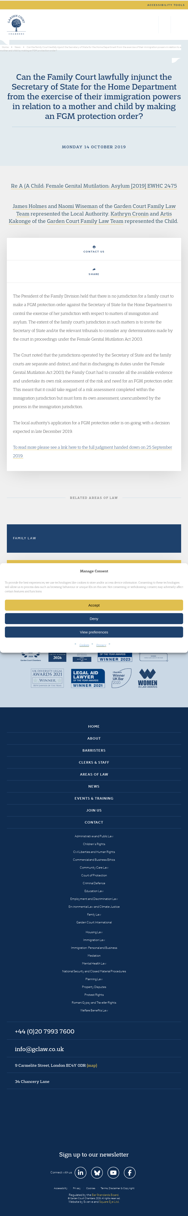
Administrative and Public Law (94, 836)
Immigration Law (94, 940)
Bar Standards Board (105, 1195)
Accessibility (61, 1188)
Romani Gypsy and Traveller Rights (94, 1002)
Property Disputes (94, 987)
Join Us (94, 810)
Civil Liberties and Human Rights (94, 852)
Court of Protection (94, 875)
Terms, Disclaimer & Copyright (117, 1188)
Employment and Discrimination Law (94, 899)
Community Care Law (94, 867)
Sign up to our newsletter (94, 1154)
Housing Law (94, 932)
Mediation (94, 955)
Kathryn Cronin (130, 213)
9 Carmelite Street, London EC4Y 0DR (56, 1065)
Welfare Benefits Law (94, 1010)
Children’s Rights (94, 844)
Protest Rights (94, 995)
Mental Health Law (94, 963)
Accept (94, 605)
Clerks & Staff (94, 762)
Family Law (24, 538)
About (94, 738)
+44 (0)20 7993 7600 (164, 24)
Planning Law (94, 979)
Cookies (84, 645)
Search (153, 24)
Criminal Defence (94, 883)
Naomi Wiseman (78, 206)
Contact (94, 822)
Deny (94, 619)
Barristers (94, 750)
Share (94, 272)
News (94, 786)
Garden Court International (94, 922)
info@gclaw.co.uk (39, 1049)
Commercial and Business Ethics (94, 859)
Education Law (94, 891)
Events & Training (94, 798)
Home (94, 726)
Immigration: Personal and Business (94, 948)
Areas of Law (94, 774)
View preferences (94, 632)
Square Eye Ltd (109, 1202)
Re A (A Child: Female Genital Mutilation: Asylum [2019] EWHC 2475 (94, 186)
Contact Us (94, 249)
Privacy (101, 645)
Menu (176, 24)
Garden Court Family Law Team (85, 221)
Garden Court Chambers (16, 24)
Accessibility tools (166, 5)
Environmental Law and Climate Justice (94, 906)
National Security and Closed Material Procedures (94, 971)
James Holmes (29, 206)
